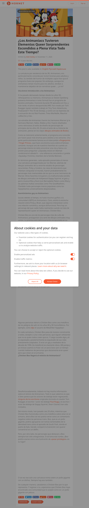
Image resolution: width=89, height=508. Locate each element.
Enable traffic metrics (23, 259)
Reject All (35, 281)
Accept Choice (52, 281)
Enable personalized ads (24, 254)
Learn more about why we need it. (52, 266)
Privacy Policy (33, 273)
